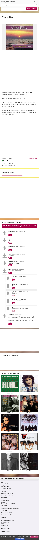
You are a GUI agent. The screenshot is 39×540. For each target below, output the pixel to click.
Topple (2, 523)
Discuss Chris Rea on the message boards (12, 175)
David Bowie (10, 462)
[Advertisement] (19, 71)
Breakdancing (4, 517)
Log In (31, 1)
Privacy (3, 490)
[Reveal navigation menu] (3, 8)
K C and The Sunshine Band (7, 520)
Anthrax (29, 423)
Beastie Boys (29, 404)
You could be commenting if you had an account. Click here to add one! (19, 226)
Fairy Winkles (4, 527)
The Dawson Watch (5, 499)
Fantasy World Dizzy (5, 497)
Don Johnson (4, 505)
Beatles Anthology (5, 500)
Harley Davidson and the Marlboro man (10, 508)
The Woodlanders (5, 530)
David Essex (29, 384)
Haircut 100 (10, 442)
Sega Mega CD (4, 525)
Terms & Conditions (5, 486)
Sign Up (36, 1)
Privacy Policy (20, 538)
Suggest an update (33, 158)
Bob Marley (10, 404)
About (2, 485)
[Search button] (36, 5)
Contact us (3, 491)
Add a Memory (31, 8)
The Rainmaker (4, 507)
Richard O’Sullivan (5, 531)
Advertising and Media (6, 488)
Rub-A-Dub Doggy (5, 528)
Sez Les (3, 502)
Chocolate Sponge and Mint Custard (9, 503)
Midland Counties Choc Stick (7, 496)
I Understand (34, 536)
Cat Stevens (10, 423)
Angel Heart (4, 510)
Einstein (3, 519)
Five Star (29, 442)
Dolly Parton (29, 462)
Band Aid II (10, 384)
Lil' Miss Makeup (5, 522)
